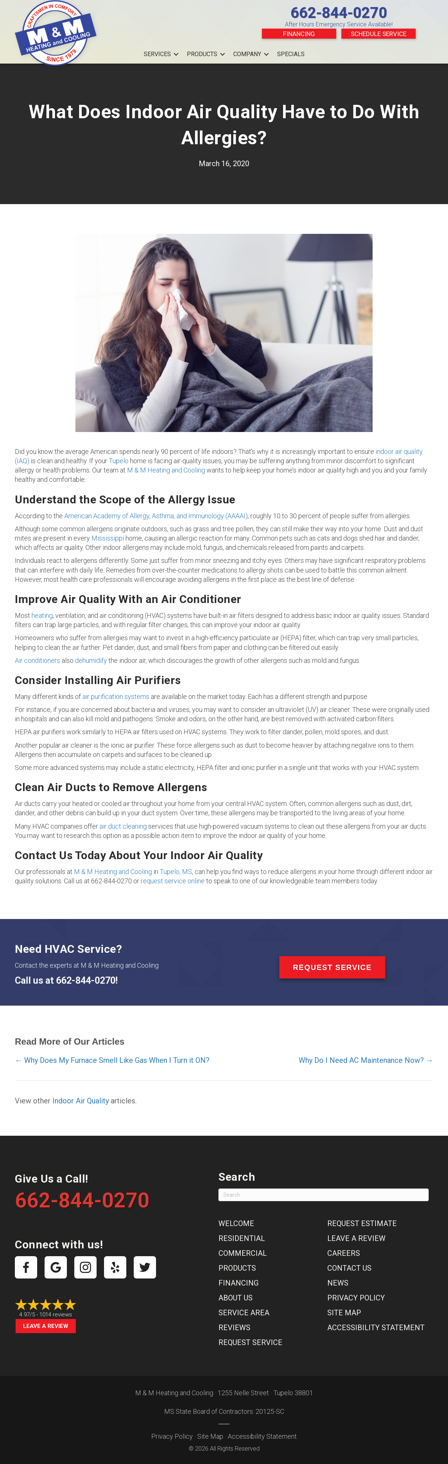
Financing (299, 34)
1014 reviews (55, 1314)
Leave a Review (45, 1326)
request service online (173, 881)
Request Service (250, 1342)
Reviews (234, 1327)
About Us (235, 1297)
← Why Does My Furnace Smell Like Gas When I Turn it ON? (112, 1060)
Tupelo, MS (176, 872)
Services (157, 54)
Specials (291, 54)
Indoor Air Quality (80, 1100)
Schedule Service (378, 34)
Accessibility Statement (376, 1327)
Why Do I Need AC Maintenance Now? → (366, 1060)
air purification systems (115, 696)
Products (202, 54)
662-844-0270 (338, 13)
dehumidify (91, 660)
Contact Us (349, 1268)
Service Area (243, 1312)
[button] (176, 54)
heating (42, 615)
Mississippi (107, 538)
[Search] (323, 1195)
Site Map (344, 1312)
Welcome (236, 1223)
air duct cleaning (123, 826)
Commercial (242, 1253)
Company (247, 54)
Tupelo (119, 461)
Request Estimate (362, 1223)
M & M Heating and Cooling (166, 470)
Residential (241, 1238)
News (337, 1282)
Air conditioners (37, 660)
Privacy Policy (356, 1297)
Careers (343, 1253)
